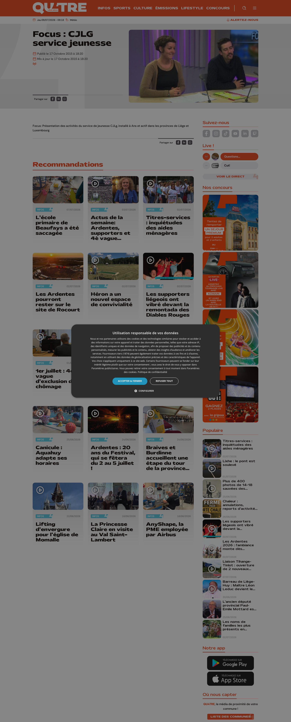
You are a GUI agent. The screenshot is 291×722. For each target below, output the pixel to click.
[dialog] (145, 361)
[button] (145, 391)
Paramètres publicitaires (104, 368)
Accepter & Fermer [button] (130, 381)
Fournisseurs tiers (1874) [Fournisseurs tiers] (116, 353)
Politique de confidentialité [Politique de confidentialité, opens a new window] (152, 372)
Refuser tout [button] (164, 381)
